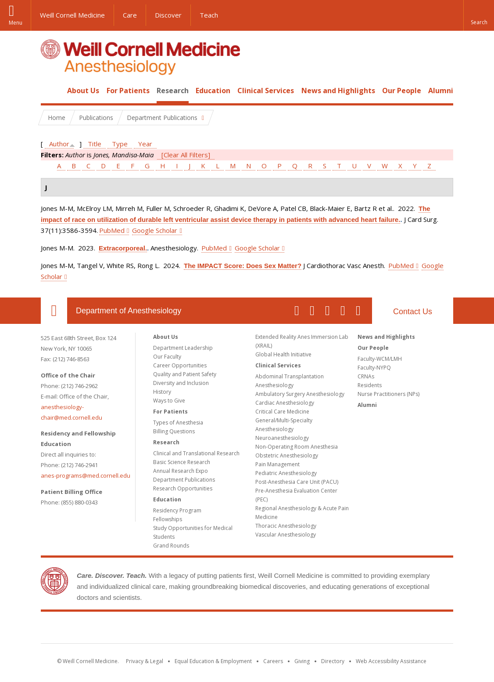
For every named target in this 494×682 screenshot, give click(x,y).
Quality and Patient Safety (184, 374)
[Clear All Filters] (185, 154)
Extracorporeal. (123, 248)
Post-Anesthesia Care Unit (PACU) (296, 482)
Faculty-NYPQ (374, 367)
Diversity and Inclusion (181, 383)
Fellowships (167, 519)
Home (50, 90)
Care (130, 15)
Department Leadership (183, 348)
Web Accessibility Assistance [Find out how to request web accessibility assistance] (391, 661)
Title (94, 143)
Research (173, 90)
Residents (370, 385)
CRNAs (366, 376)
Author (59, 143)
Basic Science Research (181, 462)
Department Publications (184, 479)
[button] (478, 15)
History (162, 391)
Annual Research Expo (180, 471)
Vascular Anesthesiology (285, 534)
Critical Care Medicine (282, 411)
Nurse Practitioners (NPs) (388, 394)
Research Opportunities (182, 488)
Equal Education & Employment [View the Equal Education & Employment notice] (213, 661)
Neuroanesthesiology (282, 438)
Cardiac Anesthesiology (284, 402)
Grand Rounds (171, 545)
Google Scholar (154, 230)
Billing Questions (174, 431)
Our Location (54, 310)
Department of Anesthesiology (128, 310)
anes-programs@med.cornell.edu (85, 475)
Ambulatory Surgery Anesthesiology (299, 394)
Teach (209, 15)
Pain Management (277, 464)
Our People (401, 90)
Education (213, 90)
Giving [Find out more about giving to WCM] (302, 661)
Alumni (440, 90)
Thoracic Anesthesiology (285, 526)
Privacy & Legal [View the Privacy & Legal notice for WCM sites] (144, 661)
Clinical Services (265, 90)
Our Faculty (167, 356)
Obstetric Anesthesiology (286, 455)
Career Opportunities (180, 365)
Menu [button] (15, 22)
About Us (83, 90)
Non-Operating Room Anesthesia (296, 446)
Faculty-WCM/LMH (380, 359)
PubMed (112, 230)
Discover (168, 15)
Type (120, 143)
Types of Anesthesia (178, 422)
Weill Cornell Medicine (72, 15)
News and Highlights (338, 90)
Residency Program (177, 510)
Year (145, 143)
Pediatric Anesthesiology (286, 473)
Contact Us (412, 311)
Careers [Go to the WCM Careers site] (273, 661)
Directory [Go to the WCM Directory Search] (332, 661)
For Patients (128, 90)
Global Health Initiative (283, 354)
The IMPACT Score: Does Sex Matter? (242, 265)
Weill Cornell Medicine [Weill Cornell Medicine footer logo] (247, 629)
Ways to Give (169, 400)
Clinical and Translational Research (196, 453)
